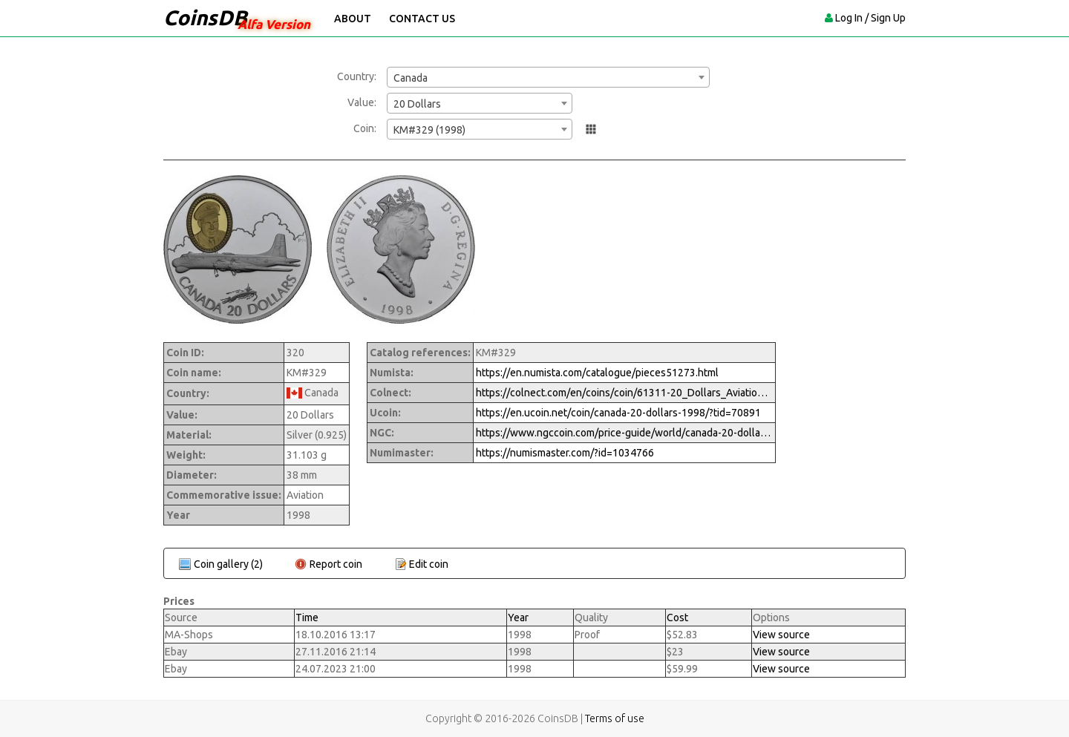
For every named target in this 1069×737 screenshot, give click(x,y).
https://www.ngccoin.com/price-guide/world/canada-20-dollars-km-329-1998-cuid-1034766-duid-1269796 (624, 433)
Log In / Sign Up (870, 18)
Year (518, 617)
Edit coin (428, 564)
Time (306, 617)
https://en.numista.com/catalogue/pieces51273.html (597, 373)
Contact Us (422, 18)
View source (781, 635)
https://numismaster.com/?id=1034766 (565, 453)
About (352, 18)
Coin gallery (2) (228, 564)
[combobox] (548, 77)
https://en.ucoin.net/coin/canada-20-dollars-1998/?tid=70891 (618, 413)
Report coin (336, 564)
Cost (677, 617)
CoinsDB (205, 17)
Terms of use (614, 718)
